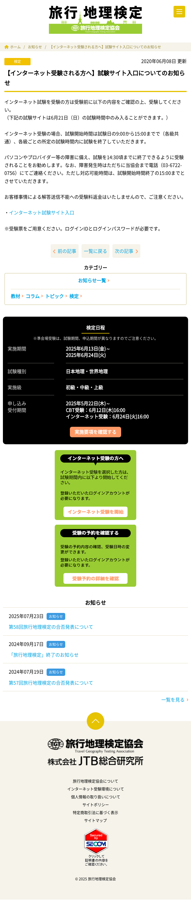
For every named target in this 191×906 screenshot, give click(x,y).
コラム (33, 295)
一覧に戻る (95, 250)
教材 (15, 295)
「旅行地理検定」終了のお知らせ (44, 654)
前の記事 (64, 250)
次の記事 (126, 250)
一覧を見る (173, 699)
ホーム (15, 47)
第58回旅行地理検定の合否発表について (51, 626)
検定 (74, 295)
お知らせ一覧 (92, 280)
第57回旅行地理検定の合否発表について (51, 682)
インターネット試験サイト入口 (41, 212)
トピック (54, 295)
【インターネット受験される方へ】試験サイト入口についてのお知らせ (105, 47)
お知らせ (35, 47)
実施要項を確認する (95, 431)
